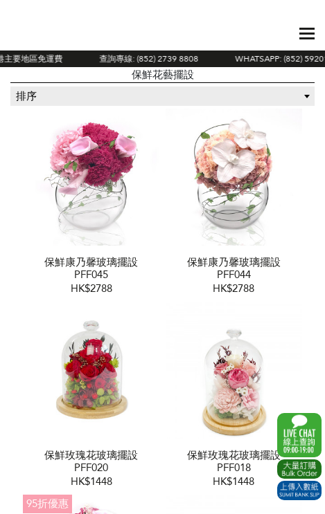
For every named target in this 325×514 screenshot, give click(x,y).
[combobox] (162, 96)
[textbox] (162, 96)
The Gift (54, 33)
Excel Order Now (299, 469)
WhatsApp (299, 435)
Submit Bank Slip (299, 490)
